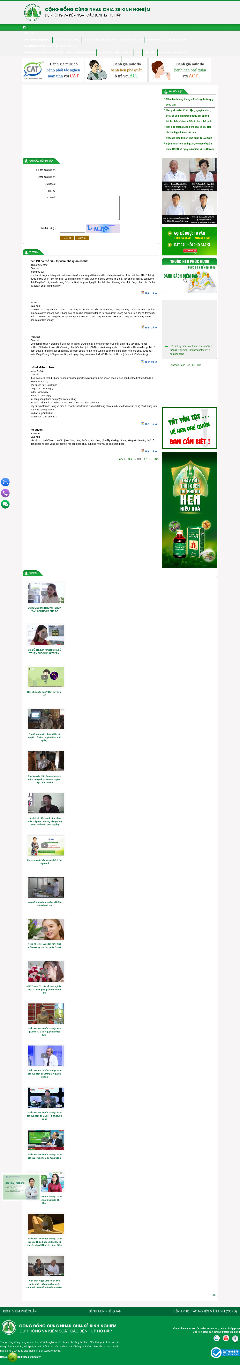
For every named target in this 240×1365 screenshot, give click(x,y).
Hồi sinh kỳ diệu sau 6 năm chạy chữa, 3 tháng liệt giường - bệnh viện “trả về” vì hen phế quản (191, 350)
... (126, 463)
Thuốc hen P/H (177, 40)
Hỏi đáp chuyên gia (109, 59)
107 (134, 463)
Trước (120, 463)
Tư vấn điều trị (131, 59)
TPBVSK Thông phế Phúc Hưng (100, 40)
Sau (157, 463)
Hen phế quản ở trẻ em (77, 59)
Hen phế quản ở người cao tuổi (43, 59)
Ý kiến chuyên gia (156, 40)
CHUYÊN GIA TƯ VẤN (109, 52)
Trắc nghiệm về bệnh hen (173, 52)
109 (144, 463)
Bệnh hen (29, 33)
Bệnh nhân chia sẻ (34, 52)
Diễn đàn (161, 52)
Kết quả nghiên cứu (132, 40)
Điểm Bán (149, 52)
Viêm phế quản (55, 52)
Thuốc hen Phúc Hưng (67, 40)
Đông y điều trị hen (35, 40)
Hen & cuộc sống (34, 46)
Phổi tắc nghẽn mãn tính (80, 52)
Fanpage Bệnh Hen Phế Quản (185, 365)
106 (130, 463)
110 (148, 463)
